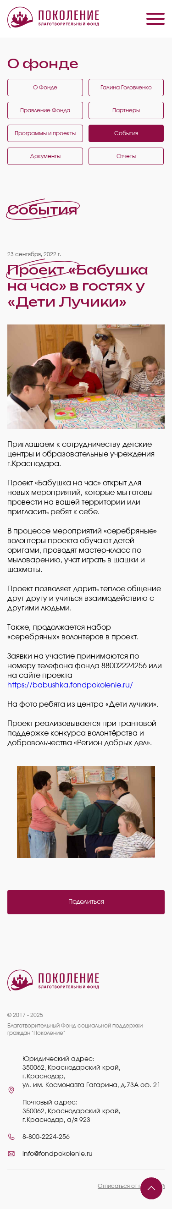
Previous (16, 812)
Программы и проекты (45, 133)
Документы (45, 156)
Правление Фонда (45, 110)
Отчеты (126, 156)
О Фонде (45, 87)
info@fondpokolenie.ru (57, 1154)
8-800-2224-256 (46, 1137)
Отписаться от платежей (131, 1186)
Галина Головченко (126, 87)
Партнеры (126, 110)
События (126, 133)
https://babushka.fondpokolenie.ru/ (70, 685)
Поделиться (86, 902)
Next (150, 812)
